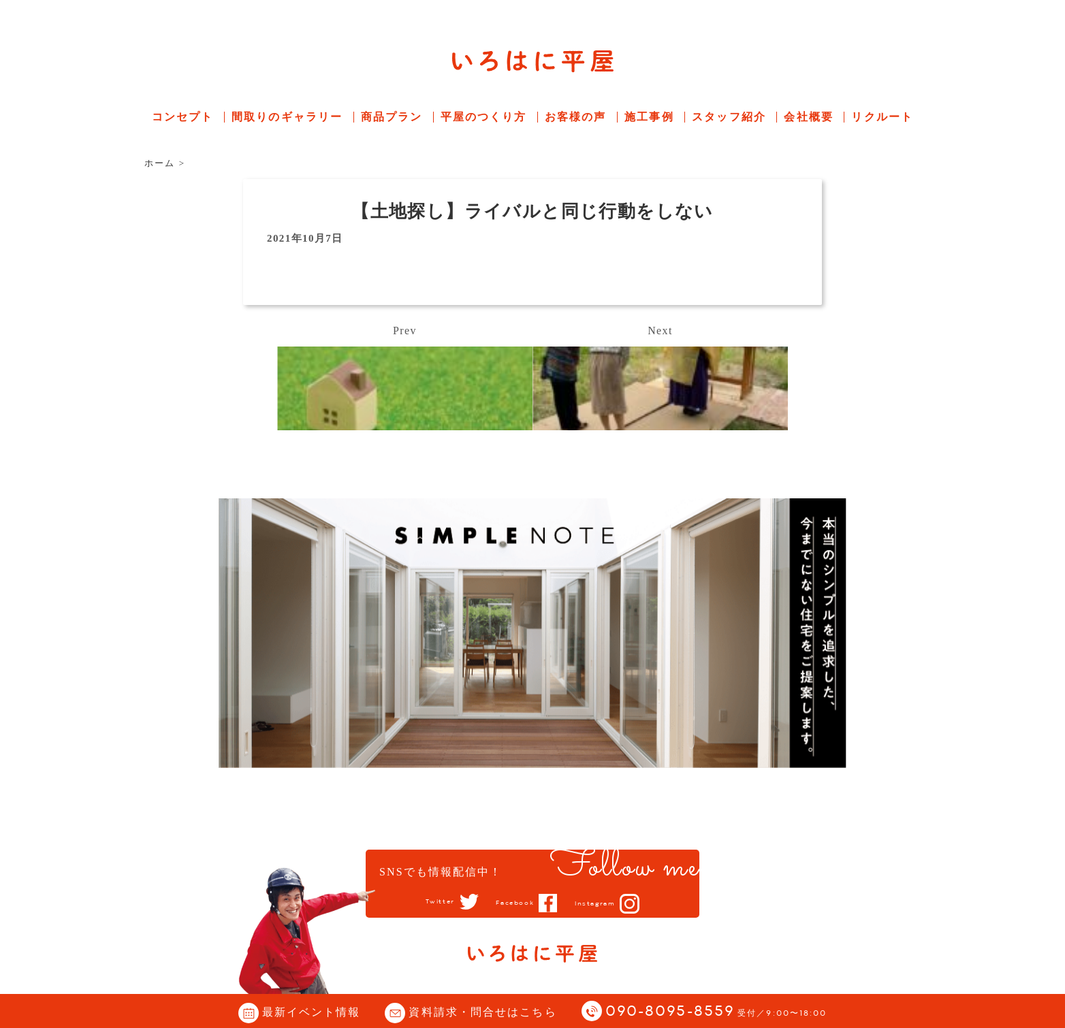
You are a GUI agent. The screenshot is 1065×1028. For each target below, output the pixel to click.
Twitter (427, 902)
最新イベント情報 (311, 1012)
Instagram (606, 903)
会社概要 (808, 117)
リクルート (882, 117)
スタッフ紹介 (729, 117)
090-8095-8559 (716, 1012)
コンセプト (183, 117)
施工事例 (648, 117)
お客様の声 (576, 117)
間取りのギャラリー (287, 117)
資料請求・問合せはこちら (482, 1012)
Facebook (513, 902)
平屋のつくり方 (484, 117)
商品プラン (392, 117)
